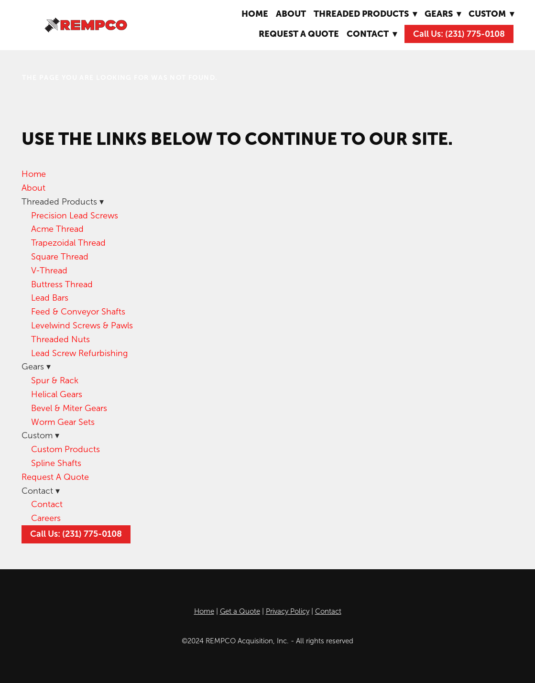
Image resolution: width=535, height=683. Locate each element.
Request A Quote (299, 34)
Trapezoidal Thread (68, 243)
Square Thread (59, 256)
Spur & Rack (54, 380)
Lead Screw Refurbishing (79, 353)
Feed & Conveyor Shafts (78, 311)
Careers (46, 518)
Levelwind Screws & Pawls (82, 325)
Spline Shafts (56, 463)
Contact (47, 504)
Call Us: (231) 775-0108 (459, 34)
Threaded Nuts (60, 339)
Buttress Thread (62, 284)
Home (254, 14)
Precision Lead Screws (74, 215)
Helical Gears (56, 394)
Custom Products (65, 449)
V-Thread (49, 270)
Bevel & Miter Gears (69, 408)
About (291, 14)
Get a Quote (240, 611)
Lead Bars (49, 298)
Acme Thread (57, 229)
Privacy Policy (287, 611)
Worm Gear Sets (63, 422)
